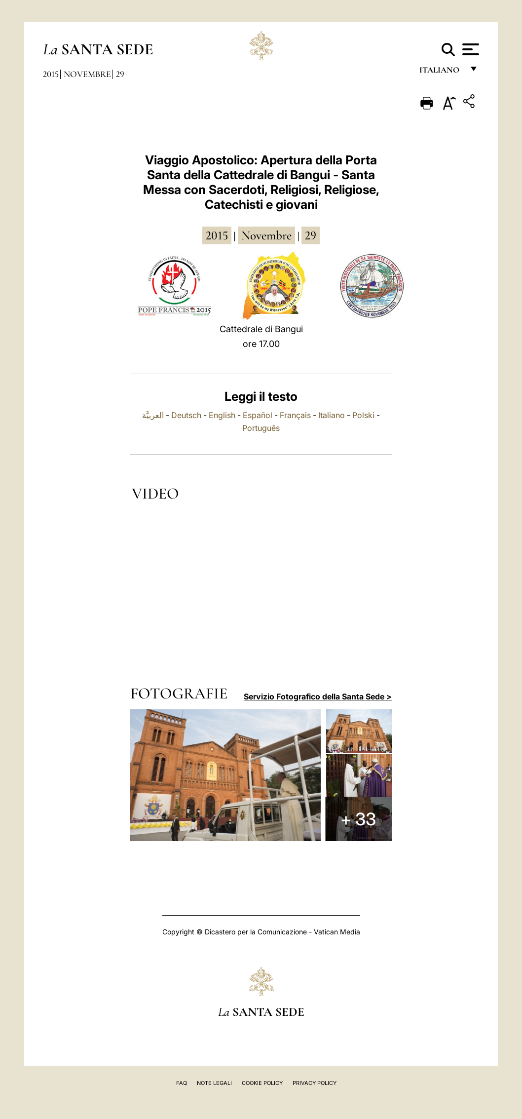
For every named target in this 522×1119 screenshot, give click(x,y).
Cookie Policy (262, 1083)
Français (295, 415)
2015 (51, 74)
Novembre (87, 74)
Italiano (331, 415)
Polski (363, 415)
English (222, 415)
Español (257, 415)
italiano (441, 72)
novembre (266, 235)
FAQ (181, 1083)
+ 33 (359, 820)
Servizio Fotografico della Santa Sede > (318, 696)
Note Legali (214, 1083)
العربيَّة (153, 415)
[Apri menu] (469, 49)
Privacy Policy (314, 1083)
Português (261, 428)
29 (120, 74)
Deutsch (186, 415)
